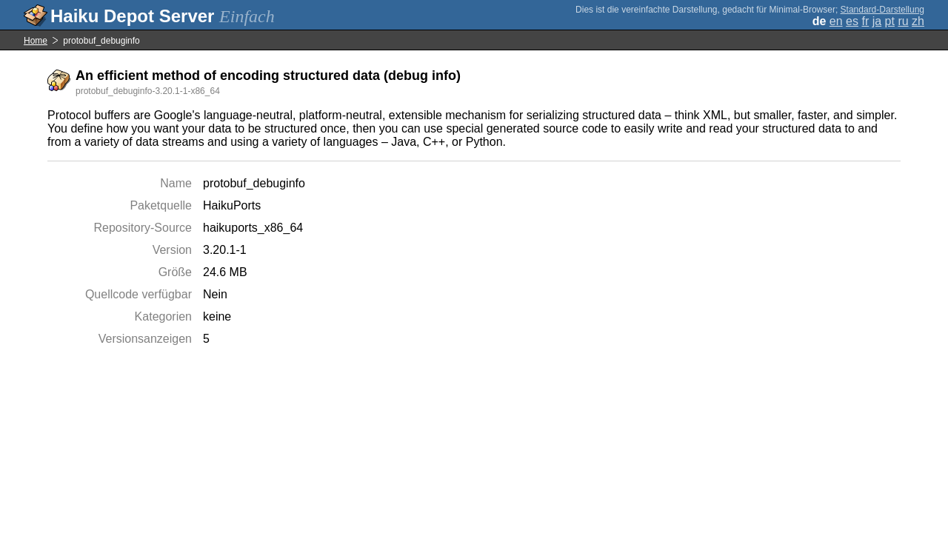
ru (903, 21)
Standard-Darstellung (882, 9)
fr (865, 21)
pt (890, 21)
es (852, 21)
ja (876, 21)
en (836, 21)
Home (35, 41)
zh (918, 21)
